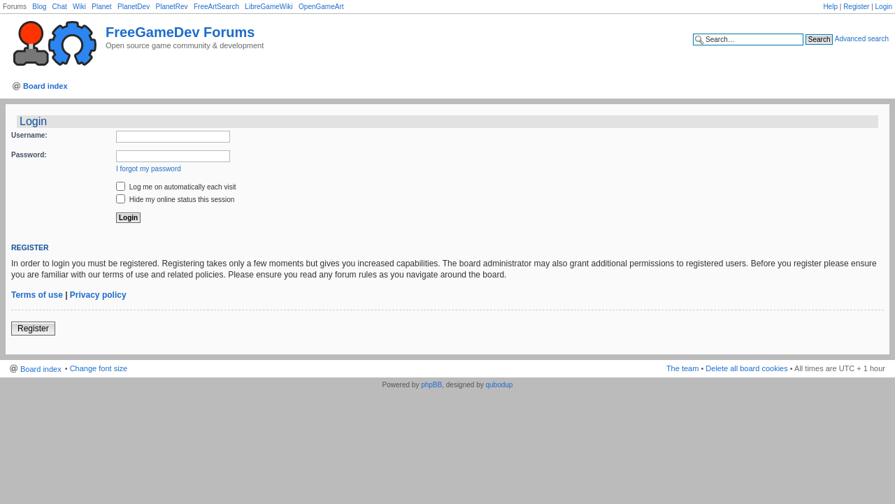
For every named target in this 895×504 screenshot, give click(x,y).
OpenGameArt (321, 6)
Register (856, 6)
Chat (59, 6)
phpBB (431, 385)
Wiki (79, 6)
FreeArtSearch (216, 6)
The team (682, 368)
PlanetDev (133, 6)
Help (830, 6)
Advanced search (862, 39)
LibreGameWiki (268, 6)
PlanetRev (171, 6)
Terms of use (37, 295)
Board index (45, 86)
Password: (29, 155)
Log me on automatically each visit (176, 187)
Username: (29, 135)
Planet (101, 6)
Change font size (99, 368)
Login (883, 6)
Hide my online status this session (175, 199)
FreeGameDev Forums (180, 32)
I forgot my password (148, 169)
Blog (39, 6)
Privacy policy (98, 295)
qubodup (499, 385)
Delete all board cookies (746, 368)
